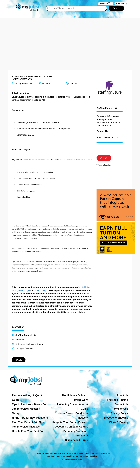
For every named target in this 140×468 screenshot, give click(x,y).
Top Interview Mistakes (26, 426)
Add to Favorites (105, 165)
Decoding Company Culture (71, 426)
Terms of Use (120, 408)
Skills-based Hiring (76, 440)
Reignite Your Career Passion (70, 422)
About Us (122, 395)
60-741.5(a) (40, 290)
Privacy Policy (119, 413)
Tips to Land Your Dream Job (29, 404)
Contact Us (121, 404)
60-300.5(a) (24, 290)
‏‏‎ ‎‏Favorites (105, 3)
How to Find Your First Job (28, 431)
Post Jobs (120, 3)
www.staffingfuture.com (108, 137)
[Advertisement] (70, 35)
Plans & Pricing (118, 422)
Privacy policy (77, 459)
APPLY (104, 157)
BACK (18, 360)
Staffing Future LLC (107, 108)
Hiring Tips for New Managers (30, 417)
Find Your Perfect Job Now (28, 422)
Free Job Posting (117, 399)
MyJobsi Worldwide (116, 417)
